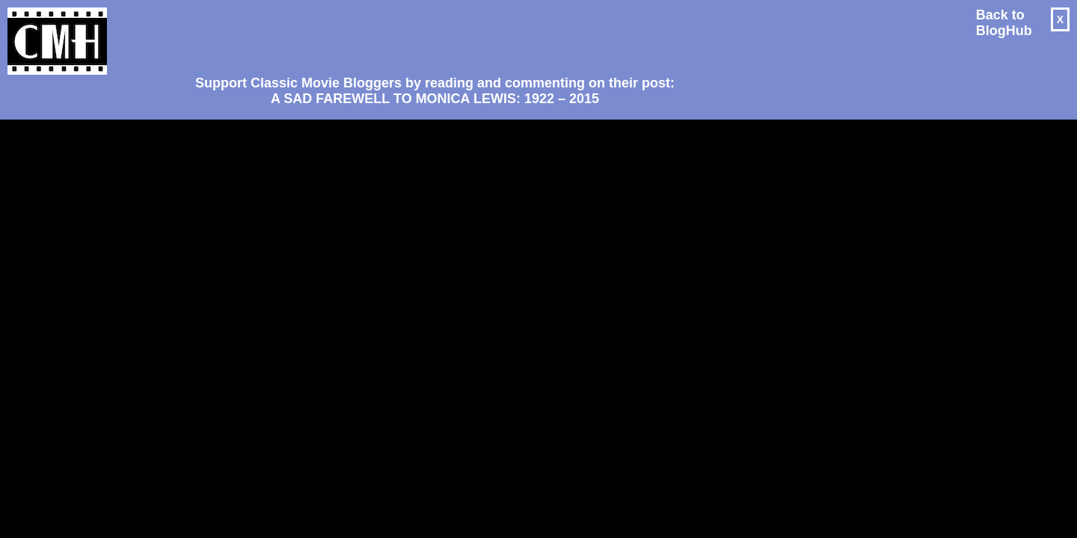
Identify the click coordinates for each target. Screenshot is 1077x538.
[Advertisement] (429, 34)
